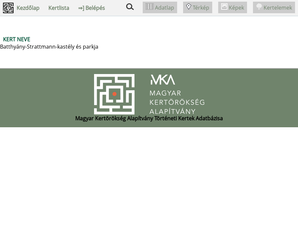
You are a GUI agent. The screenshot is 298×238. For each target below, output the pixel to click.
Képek (232, 7)
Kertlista (58, 8)
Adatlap (160, 7)
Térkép (197, 7)
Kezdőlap (28, 8)
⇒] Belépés (91, 8)
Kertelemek (274, 7)
